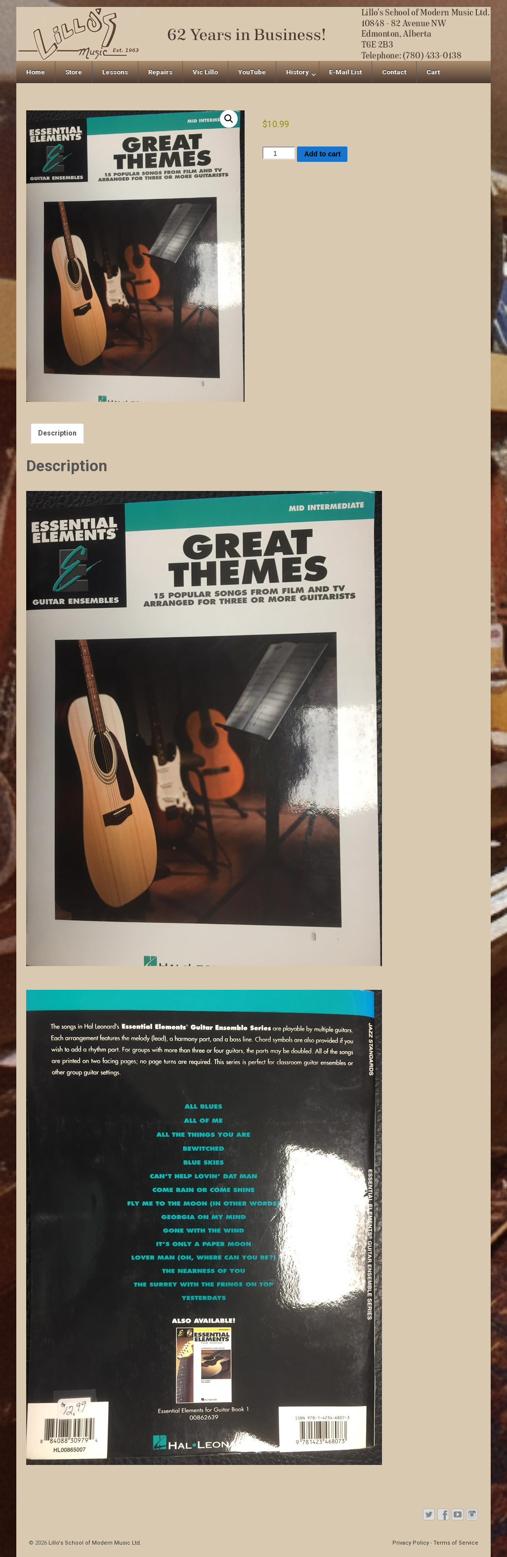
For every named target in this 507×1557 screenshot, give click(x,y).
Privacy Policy (410, 1543)
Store (73, 72)
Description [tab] (57, 433)
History (297, 72)
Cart (433, 72)
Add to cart (322, 154)
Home (35, 72)
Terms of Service (455, 1543)
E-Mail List (345, 72)
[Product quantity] (278, 152)
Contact (394, 72)
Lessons (115, 72)
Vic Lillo (205, 72)
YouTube (252, 72)
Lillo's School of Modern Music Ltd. (94, 1543)
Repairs (160, 72)
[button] (229, 119)
